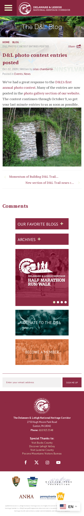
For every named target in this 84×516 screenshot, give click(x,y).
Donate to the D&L (42, 322)
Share (71, 46)
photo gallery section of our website (51, 93)
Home (6, 42)
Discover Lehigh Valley (42, 446)
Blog (15, 42)
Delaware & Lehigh (42, 406)
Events (18, 74)
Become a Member (42, 352)
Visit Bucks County (42, 442)
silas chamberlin (43, 69)
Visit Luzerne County (42, 450)
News (27, 74)
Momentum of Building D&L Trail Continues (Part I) (34, 176)
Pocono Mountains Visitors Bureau (42, 453)
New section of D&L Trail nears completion (53, 183)
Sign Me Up (72, 382)
